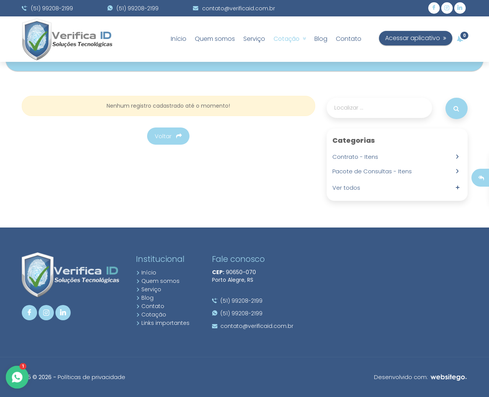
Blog (320, 38)
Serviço (254, 38)
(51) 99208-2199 (47, 8)
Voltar (168, 136)
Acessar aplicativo (430, 38)
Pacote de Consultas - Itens (373, 171)
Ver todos (347, 188)
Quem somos (215, 38)
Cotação (290, 38)
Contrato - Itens (356, 157)
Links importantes (162, 323)
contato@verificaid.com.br (234, 8)
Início (178, 38)
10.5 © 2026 (37, 377)
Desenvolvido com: (421, 377)
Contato (348, 38)
